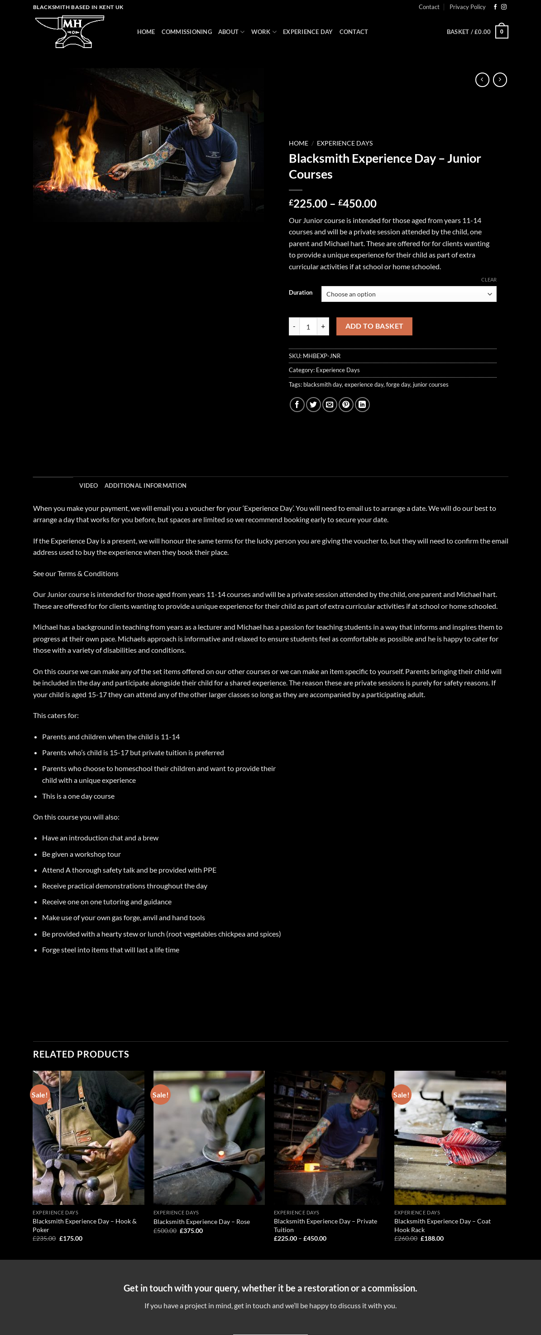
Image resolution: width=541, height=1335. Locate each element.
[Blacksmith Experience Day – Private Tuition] (330, 1138)
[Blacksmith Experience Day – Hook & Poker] (88, 1138)
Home (146, 31)
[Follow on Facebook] (495, 7)
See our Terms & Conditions (76, 573)
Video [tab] (88, 485)
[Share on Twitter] (313, 404)
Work (264, 32)
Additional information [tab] (146, 485)
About (231, 32)
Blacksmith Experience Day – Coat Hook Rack (442, 1225)
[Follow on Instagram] (504, 7)
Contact (429, 6)
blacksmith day (322, 384)
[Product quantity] (308, 326)
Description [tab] (53, 485)
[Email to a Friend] (329, 404)
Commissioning (187, 31)
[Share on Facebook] (297, 404)
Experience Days (345, 143)
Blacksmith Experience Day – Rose (201, 1221)
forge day (398, 384)
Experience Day (308, 31)
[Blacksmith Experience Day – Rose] (209, 1138)
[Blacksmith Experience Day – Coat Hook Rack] (450, 1138)
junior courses (431, 384)
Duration (300, 293)
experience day (364, 384)
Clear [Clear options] (489, 279)
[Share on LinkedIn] (362, 404)
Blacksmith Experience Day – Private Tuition (325, 1225)
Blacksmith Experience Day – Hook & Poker (85, 1225)
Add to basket (374, 326)
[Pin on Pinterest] (346, 404)
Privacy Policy (468, 6)
